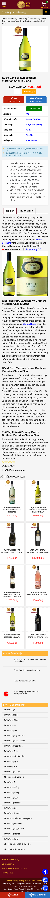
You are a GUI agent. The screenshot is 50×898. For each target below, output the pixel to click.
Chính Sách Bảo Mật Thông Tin (17, 844)
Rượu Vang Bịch (11, 761)
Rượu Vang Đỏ (10, 782)
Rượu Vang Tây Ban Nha (14, 735)
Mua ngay (29, 91)
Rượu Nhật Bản (10, 766)
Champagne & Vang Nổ (14, 777)
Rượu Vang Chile (11, 715)
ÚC (27, 114)
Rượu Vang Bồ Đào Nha (14, 756)
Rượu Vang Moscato (12, 802)
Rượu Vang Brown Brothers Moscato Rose (38, 593)
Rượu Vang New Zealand (14, 740)
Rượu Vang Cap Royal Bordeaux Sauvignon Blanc (26, 692)
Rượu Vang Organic (12, 813)
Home (4, 18)
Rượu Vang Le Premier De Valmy (27, 670)
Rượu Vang (12, 18)
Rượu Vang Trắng (34, 124)
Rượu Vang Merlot (12, 833)
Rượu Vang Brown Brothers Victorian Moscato (12, 509)
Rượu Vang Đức (11, 751)
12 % (28, 129)
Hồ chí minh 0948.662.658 (36, 100)
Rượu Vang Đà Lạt (12, 771)
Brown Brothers (33, 119)
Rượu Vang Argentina (13, 746)
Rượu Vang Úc (24, 18)
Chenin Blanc (32, 140)
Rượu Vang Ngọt (11, 797)
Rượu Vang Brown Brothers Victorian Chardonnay (38, 509)
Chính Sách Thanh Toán (14, 849)
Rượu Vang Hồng (11, 792)
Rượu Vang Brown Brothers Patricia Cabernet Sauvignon (12, 594)
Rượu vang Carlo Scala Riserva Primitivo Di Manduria (30, 660)
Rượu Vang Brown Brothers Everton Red (38, 636)
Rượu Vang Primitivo (13, 823)
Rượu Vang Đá (10, 808)
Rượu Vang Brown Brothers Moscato (12, 636)
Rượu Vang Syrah (11, 839)
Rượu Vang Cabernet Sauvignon (18, 818)
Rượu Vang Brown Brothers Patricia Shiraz (38, 551)
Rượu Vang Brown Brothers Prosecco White (12, 551)
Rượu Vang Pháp (11, 720)
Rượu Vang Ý (9, 709)
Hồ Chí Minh (37, 895)
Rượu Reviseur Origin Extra (25, 681)
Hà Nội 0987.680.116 (14, 100)
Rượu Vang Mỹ (10, 730)
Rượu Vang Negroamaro (14, 828)
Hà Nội (12, 895)
